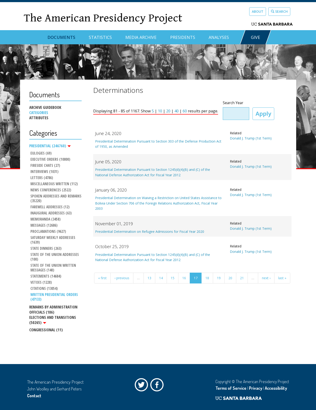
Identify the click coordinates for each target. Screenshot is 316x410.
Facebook (158, 386)
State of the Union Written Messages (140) (53, 268)
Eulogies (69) (41, 153)
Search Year (233, 102)
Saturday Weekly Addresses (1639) (53, 240)
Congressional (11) (46, 330)
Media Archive (140, 37)
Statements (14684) (45, 276)
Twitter (142, 386)
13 (149, 278)
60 (185, 111)
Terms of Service (230, 388)
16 (184, 278)
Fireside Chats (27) (45, 165)
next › (266, 278)
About (257, 11)
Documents (61, 37)
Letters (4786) (41, 178)
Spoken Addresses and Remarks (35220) (56, 198)
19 (219, 278)
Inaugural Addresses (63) (51, 213)
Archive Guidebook (45, 107)
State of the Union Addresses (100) (55, 257)
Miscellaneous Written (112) (54, 184)
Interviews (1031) (44, 171)
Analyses (219, 37)
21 (242, 278)
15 (172, 278)
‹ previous (121, 278)
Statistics (100, 37)
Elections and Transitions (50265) (52, 320)
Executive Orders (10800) (50, 159)
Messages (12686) (44, 225)
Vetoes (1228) (41, 282)
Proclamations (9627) (48, 232)
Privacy (255, 388)
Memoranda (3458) (45, 219)
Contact (34, 395)
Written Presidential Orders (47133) (54, 297)
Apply (263, 113)
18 (207, 278)
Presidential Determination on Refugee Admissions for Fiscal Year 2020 (149, 231)
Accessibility (276, 388)
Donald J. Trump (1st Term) (251, 138)
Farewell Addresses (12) (50, 207)
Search (279, 11)
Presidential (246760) (50, 145)
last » (282, 278)
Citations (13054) (44, 289)
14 (161, 278)
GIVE (255, 37)
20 (168, 111)
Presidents (182, 37)
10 (160, 111)
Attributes (38, 117)
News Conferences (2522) (50, 190)
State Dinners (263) (46, 248)
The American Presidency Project (103, 18)
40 (176, 111)
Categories (38, 112)
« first (102, 278)
